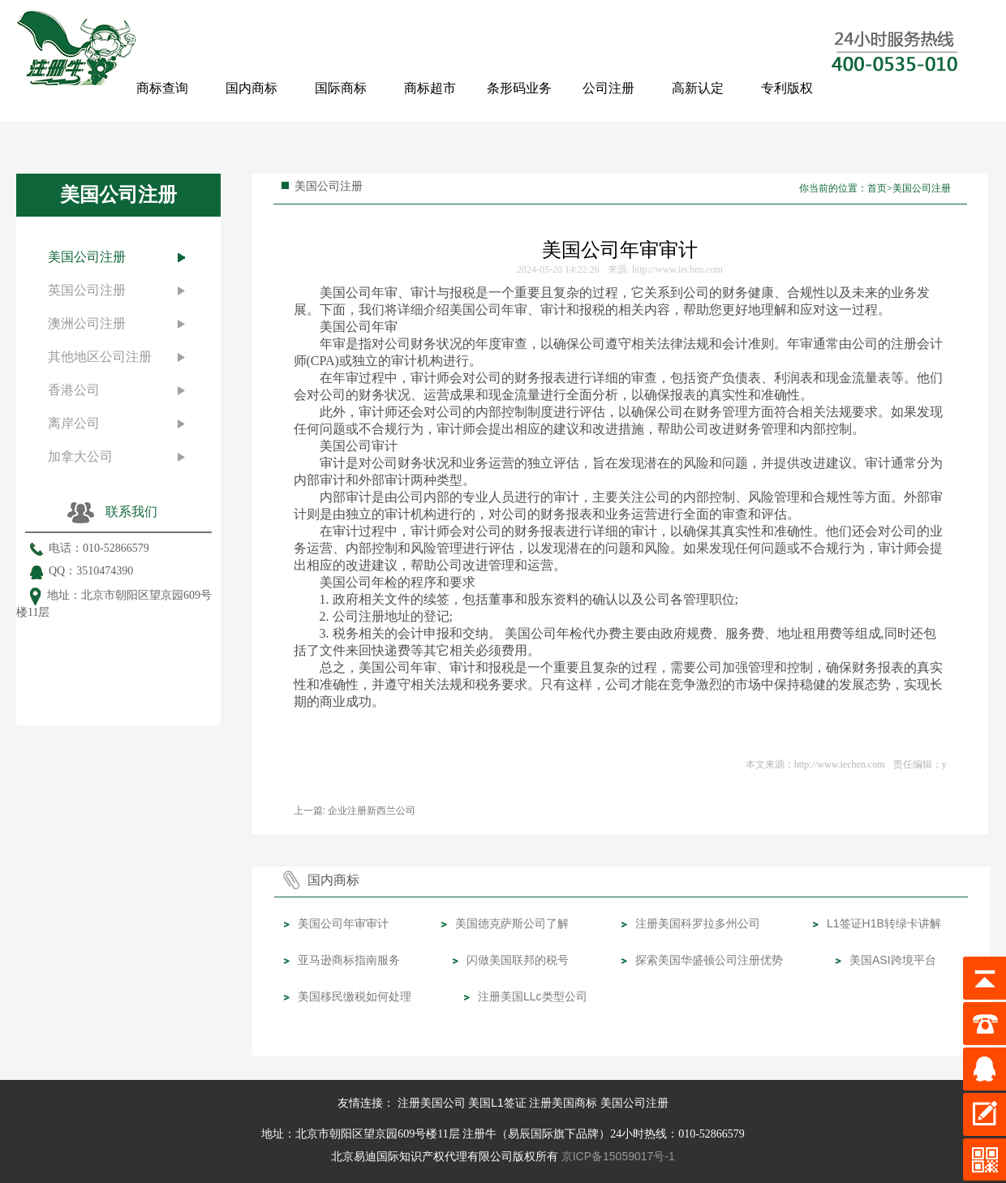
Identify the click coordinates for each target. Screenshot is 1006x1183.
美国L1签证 (497, 1102)
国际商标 (341, 88)
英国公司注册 (87, 290)
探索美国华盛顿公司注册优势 (709, 959)
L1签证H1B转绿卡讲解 (884, 923)
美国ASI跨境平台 (892, 959)
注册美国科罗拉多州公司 (697, 923)
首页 (877, 188)
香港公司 (74, 390)
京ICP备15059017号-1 (618, 1156)
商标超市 (430, 88)
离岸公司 (74, 423)
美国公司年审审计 (343, 923)
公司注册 (608, 88)
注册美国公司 (432, 1102)
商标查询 (162, 88)
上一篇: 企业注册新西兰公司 (355, 810)
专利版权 (787, 88)
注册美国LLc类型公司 (532, 996)
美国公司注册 (87, 257)
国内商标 (251, 88)
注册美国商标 (563, 1102)
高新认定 (698, 88)
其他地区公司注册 (100, 357)
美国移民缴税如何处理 (354, 996)
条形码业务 (519, 88)
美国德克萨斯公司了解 (512, 923)
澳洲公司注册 (87, 323)
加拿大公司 (80, 456)
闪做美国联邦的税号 (517, 959)
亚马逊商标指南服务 (349, 959)
